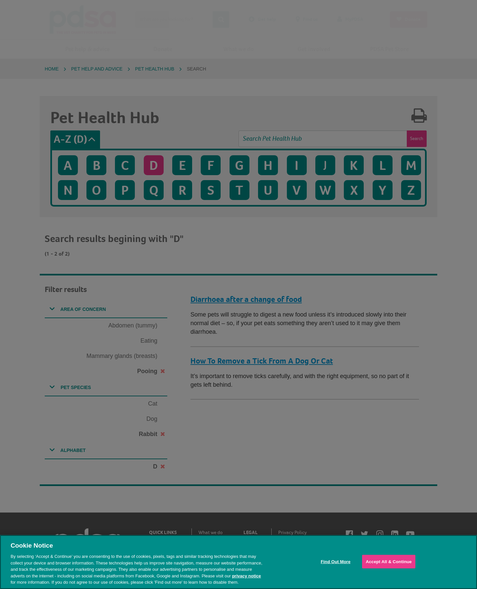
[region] (238, 562)
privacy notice (246, 575)
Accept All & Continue (389, 561)
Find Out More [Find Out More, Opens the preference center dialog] (335, 561)
